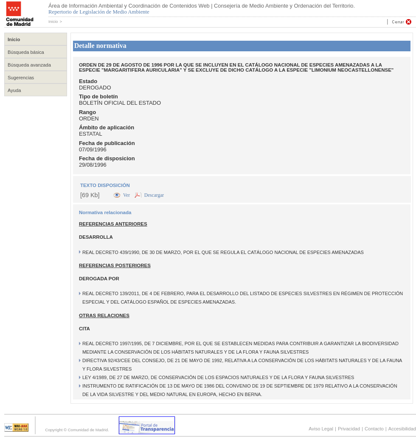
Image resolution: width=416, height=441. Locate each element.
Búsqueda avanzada (29, 64)
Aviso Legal (321, 428)
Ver (127, 195)
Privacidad (349, 428)
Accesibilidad (402, 428)
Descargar (154, 195)
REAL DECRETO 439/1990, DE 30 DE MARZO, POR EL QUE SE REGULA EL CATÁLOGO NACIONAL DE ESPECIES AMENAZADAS (223, 252)
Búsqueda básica (26, 52)
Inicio (53, 21)
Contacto (374, 428)
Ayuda (14, 90)
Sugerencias (21, 77)
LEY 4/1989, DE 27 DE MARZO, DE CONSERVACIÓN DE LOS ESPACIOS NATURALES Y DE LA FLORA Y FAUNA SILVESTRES (218, 377)
